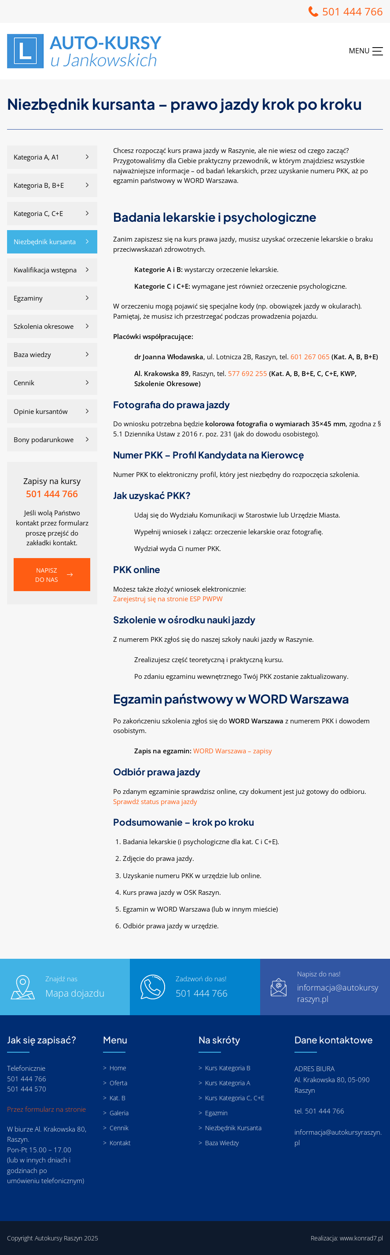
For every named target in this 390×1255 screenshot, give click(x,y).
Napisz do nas (46, 575)
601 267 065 (310, 356)
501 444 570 (26, 1088)
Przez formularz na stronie (46, 1109)
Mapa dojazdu (74, 993)
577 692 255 (247, 373)
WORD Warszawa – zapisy (232, 750)
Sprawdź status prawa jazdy (155, 801)
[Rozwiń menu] (366, 51)
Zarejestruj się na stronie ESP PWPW (168, 598)
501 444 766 (352, 11)
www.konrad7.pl (361, 1238)
